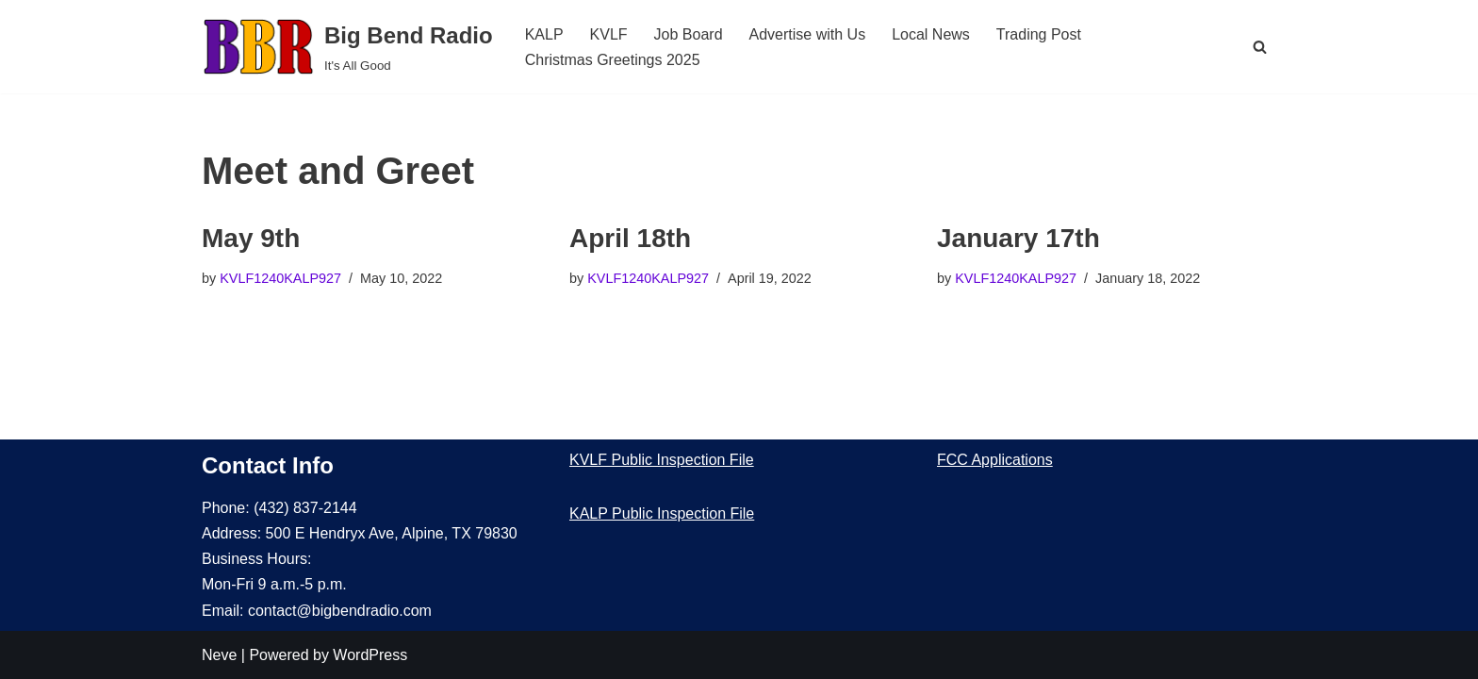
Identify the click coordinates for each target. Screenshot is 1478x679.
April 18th (630, 238)
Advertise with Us (807, 34)
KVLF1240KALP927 (280, 278)
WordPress (370, 655)
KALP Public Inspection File (661, 513)
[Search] (1260, 47)
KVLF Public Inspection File (661, 460)
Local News (931, 34)
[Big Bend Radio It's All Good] (347, 46)
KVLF (609, 34)
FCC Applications (995, 460)
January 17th (1018, 238)
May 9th (251, 238)
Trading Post (1038, 34)
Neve (219, 655)
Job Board (688, 34)
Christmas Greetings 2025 (612, 60)
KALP (544, 34)
